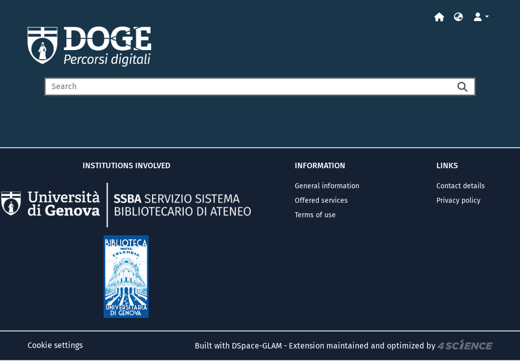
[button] (458, 17)
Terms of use (315, 215)
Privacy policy (458, 200)
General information (327, 186)
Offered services (321, 200)
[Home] (439, 17)
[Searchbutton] (463, 86)
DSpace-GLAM (257, 345)
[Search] (247, 86)
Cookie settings (55, 345)
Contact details (460, 186)
